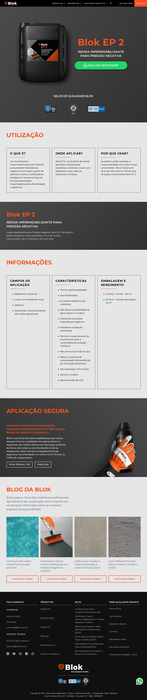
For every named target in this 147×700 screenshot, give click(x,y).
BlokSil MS (45, 609)
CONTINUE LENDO (22, 579)
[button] (59, 3)
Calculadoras (115, 616)
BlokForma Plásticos (50, 654)
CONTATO (140, 3)
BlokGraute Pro (48, 645)
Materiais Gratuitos (117, 624)
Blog (78, 602)
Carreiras (113, 632)
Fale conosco (15, 602)
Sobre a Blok (115, 608)
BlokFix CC (45, 627)
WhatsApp (11, 622)
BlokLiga (45, 636)
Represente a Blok (117, 639)
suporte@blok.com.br (16, 646)
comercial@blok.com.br (17, 627)
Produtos (47, 602)
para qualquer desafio (124, 602)
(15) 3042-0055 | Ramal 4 (17, 641)
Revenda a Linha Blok (119, 647)
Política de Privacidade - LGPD (123, 655)
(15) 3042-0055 (126, 3)
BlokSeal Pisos (47, 618)
